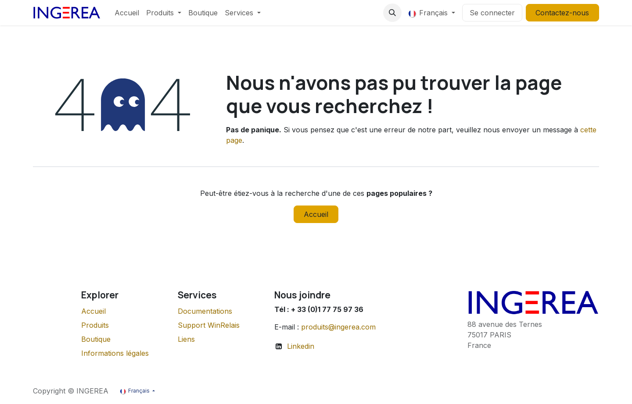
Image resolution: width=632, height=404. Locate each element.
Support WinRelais (209, 325)
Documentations (205, 311)
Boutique (96, 339)
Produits (95, 325)
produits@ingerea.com (338, 326)
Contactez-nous (562, 12)
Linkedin (300, 346)
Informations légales (115, 353)
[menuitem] (127, 12)
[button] (392, 13)
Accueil (316, 214)
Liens (186, 339)
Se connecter (492, 12)
